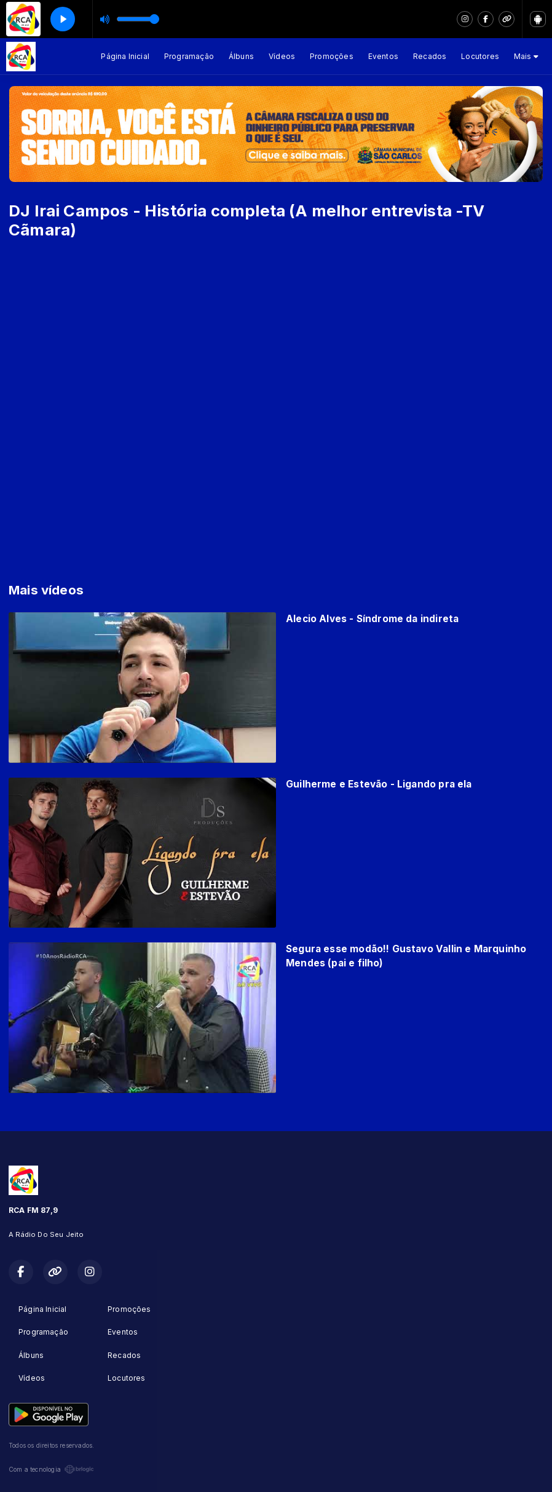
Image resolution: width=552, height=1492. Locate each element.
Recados (429, 56)
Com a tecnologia (51, 1469)
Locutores (480, 56)
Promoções (331, 56)
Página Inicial (125, 56)
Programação (189, 56)
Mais (526, 56)
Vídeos (282, 56)
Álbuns (241, 56)
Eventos (383, 56)
